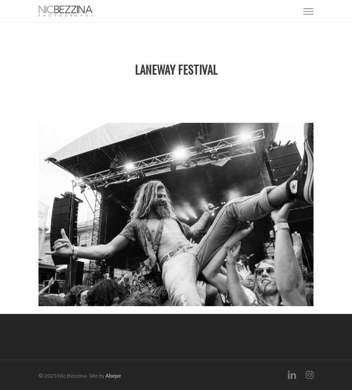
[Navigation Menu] (308, 11)
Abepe (113, 375)
